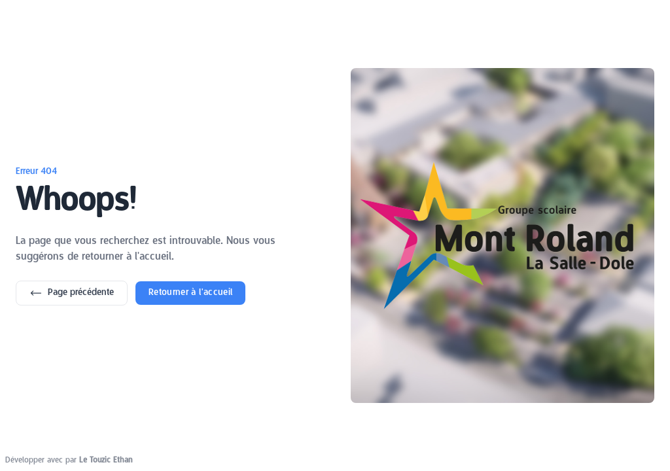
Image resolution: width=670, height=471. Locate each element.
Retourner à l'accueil (190, 293)
